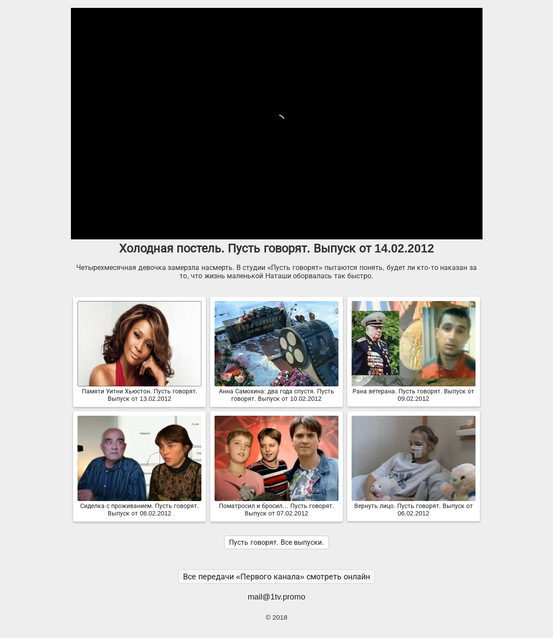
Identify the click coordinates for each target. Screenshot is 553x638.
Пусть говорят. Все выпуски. (276, 542)
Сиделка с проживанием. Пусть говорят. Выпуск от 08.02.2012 (139, 506)
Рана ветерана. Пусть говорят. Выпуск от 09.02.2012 (414, 391)
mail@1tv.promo (277, 596)
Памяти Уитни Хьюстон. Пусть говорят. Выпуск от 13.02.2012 (139, 391)
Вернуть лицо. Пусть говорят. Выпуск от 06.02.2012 (414, 506)
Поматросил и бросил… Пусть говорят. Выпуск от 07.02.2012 (276, 506)
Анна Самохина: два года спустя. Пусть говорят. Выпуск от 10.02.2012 (276, 391)
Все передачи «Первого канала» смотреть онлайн (276, 576)
